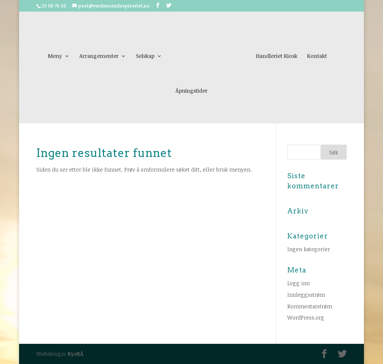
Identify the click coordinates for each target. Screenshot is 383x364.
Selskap (145, 56)
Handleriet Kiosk (276, 56)
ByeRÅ (75, 353)
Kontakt (317, 56)
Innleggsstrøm (306, 294)
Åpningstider (191, 91)
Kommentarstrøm (309, 306)
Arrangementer (99, 56)
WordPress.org (305, 317)
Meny (55, 56)
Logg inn (298, 283)
